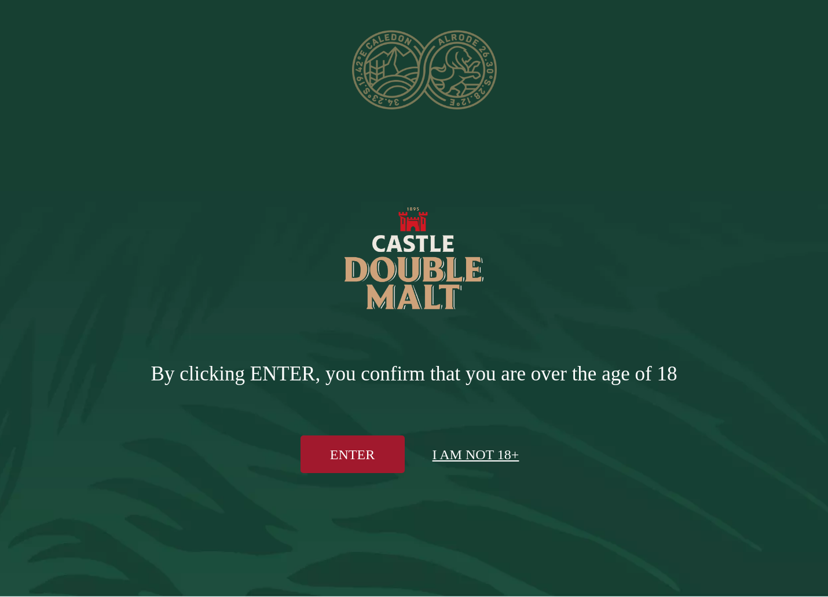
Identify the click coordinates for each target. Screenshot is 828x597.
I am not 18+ (476, 454)
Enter (352, 454)
